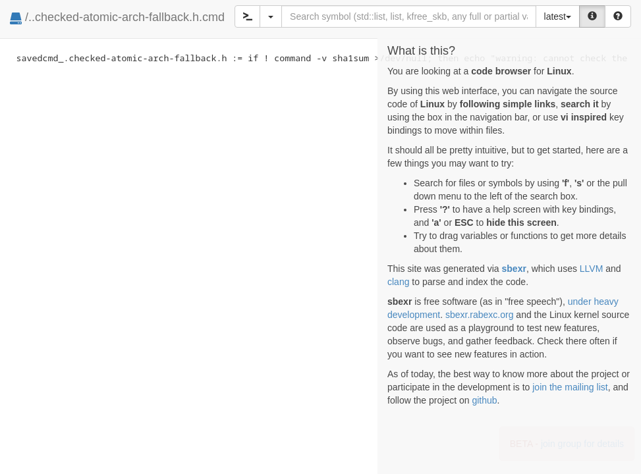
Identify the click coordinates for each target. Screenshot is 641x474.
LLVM (591, 268)
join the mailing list (569, 387)
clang (398, 281)
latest (557, 16)
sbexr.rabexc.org (479, 314)
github (484, 400)
